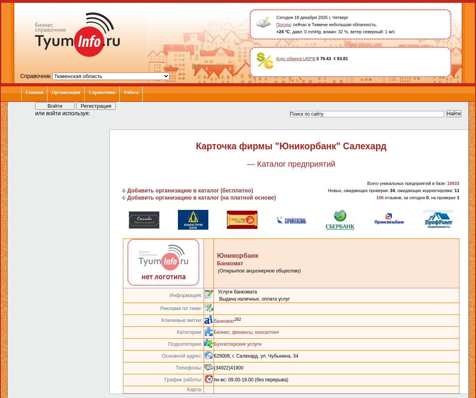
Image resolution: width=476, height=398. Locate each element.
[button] (103, 113)
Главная (34, 92)
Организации (65, 92)
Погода (283, 24)
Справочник (102, 92)
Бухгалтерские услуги (237, 344)
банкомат (224, 321)
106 (379, 197)
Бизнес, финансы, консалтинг (246, 332)
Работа (131, 92)
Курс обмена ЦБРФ (295, 58)
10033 (453, 183)
